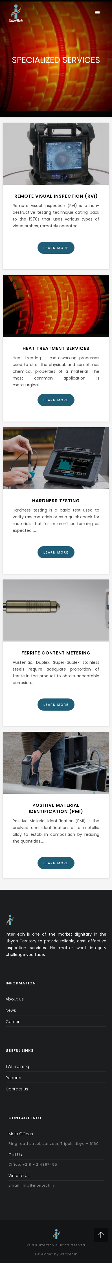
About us (15, 999)
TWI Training (17, 1066)
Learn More (56, 248)
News (11, 1010)
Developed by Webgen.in (56, 1254)
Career (12, 1021)
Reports (13, 1078)
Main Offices (20, 1134)
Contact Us (17, 1089)
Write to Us (19, 1175)
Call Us (15, 1155)
